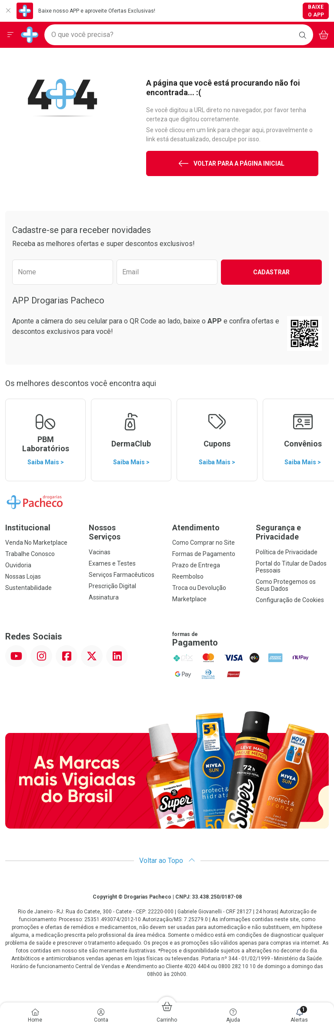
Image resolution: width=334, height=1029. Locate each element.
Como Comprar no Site (203, 542)
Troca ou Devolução (199, 587)
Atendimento (196, 527)
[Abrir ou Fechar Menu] (10, 34)
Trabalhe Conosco (30, 553)
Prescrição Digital (112, 586)
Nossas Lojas (23, 576)
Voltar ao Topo (167, 860)
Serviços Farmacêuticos (121, 574)
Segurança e (292, 532)
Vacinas (99, 552)
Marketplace (189, 599)
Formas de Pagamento (203, 553)
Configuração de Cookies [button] (290, 599)
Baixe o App (316, 11)
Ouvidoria (18, 565)
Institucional (27, 527)
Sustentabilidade (28, 587)
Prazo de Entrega (196, 565)
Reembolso (188, 576)
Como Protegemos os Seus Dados (286, 585)
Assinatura (104, 597)
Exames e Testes (112, 563)
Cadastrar (271, 272)
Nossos (125, 532)
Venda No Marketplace (36, 542)
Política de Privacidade (286, 552)
